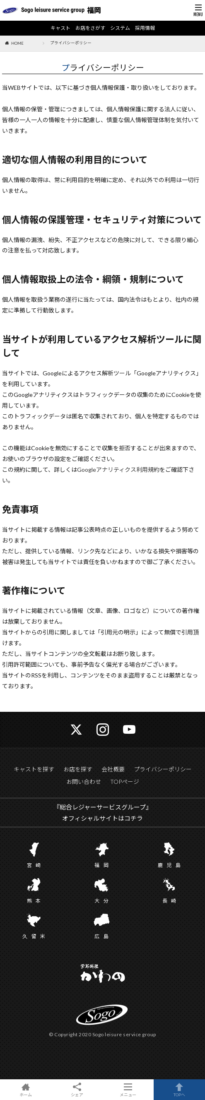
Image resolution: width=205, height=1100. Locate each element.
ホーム (25, 1090)
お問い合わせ (83, 781)
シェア (77, 1090)
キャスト (60, 28)
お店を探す (77, 769)
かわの (102, 974)
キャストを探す (34, 769)
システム (120, 28)
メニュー (128, 1090)
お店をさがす (90, 28)
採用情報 (145, 28)
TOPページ (124, 781)
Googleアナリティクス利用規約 (118, 469)
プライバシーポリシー (163, 769)
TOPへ (179, 1090)
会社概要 (113, 769)
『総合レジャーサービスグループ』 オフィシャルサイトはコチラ (102, 812)
